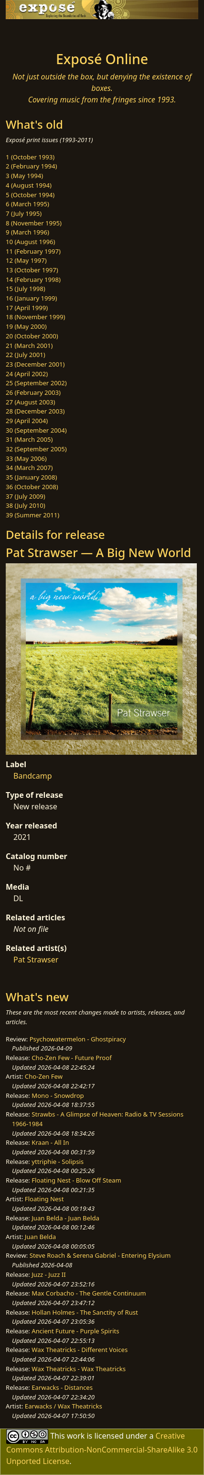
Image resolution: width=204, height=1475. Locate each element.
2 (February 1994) (31, 166)
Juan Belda (40, 1236)
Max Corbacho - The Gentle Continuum (89, 1293)
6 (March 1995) (27, 204)
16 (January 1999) (31, 298)
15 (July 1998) (25, 288)
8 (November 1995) (34, 223)
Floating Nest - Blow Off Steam (76, 1180)
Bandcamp (32, 776)
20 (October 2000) (32, 336)
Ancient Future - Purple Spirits (75, 1331)
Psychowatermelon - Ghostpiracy (78, 1039)
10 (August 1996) (30, 241)
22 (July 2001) (25, 354)
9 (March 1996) (27, 232)
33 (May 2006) (26, 458)
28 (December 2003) (35, 411)
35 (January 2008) (31, 477)
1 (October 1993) (30, 157)
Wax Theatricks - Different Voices (80, 1349)
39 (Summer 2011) (32, 515)
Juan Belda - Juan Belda (65, 1218)
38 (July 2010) (25, 505)
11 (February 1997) (33, 251)
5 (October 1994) (30, 194)
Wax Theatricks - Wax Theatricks (79, 1368)
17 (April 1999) (27, 307)
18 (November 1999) (35, 317)
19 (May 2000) (26, 326)
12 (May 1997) (26, 260)
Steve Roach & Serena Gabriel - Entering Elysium (100, 1255)
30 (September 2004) (36, 430)
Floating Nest (44, 1199)
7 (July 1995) (24, 213)
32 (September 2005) (36, 449)
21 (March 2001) (29, 345)
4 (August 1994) (29, 185)
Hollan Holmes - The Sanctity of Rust (85, 1312)
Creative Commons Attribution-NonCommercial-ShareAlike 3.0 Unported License (102, 1448)
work (76, 1435)
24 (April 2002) (27, 373)
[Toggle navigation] (30, 32)
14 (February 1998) (33, 279)
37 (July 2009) (25, 496)
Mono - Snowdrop (58, 1095)
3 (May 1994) (24, 175)
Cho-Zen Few (44, 1076)
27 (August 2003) (30, 402)
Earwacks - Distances (62, 1387)
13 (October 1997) (32, 270)
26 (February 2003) (33, 392)
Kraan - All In (50, 1142)
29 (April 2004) (27, 420)
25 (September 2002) (36, 383)
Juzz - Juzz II (48, 1274)
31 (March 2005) (29, 439)
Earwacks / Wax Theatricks (63, 1406)
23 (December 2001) (35, 364)
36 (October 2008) (32, 486)
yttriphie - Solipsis (58, 1161)
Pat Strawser (35, 959)
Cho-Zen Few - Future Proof (71, 1057)
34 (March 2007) (29, 467)
